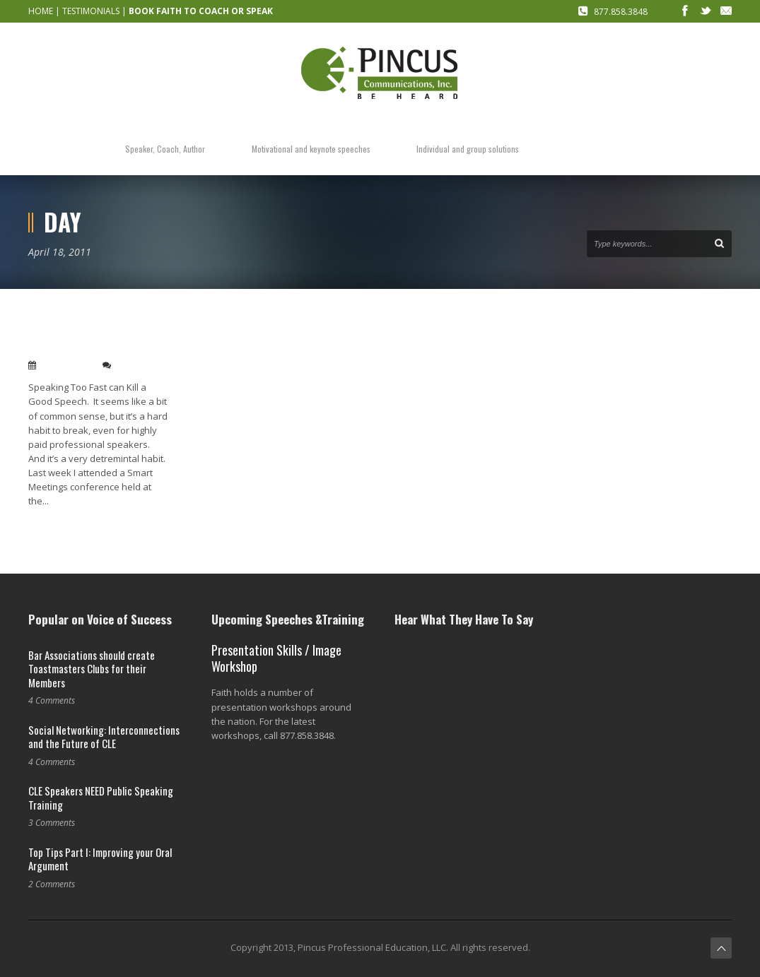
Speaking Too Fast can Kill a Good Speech (94, 339)
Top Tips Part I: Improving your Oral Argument (100, 859)
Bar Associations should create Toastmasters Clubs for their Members (91, 668)
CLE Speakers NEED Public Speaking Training (100, 797)
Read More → (55, 524)
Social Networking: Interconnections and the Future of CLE (104, 737)
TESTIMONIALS (90, 11)
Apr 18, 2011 (66, 365)
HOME (40, 11)
